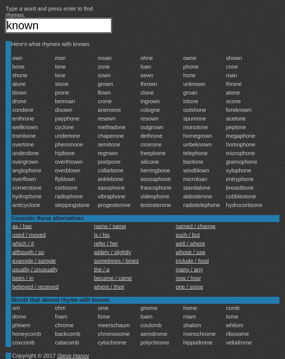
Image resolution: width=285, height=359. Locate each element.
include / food (192, 261)
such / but (188, 235)
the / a (102, 269)
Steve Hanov (73, 356)
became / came (113, 278)
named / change (195, 226)
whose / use (190, 252)
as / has (22, 226)
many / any (189, 269)
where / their (109, 287)
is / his (102, 235)
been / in (23, 278)
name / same (110, 226)
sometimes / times (116, 261)
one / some (189, 287)
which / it (23, 243)
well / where (190, 243)
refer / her (106, 243)
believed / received (35, 287)
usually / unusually (35, 269)
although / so (28, 252)
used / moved (29, 235)
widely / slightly (112, 252)
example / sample (34, 261)
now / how (188, 278)
